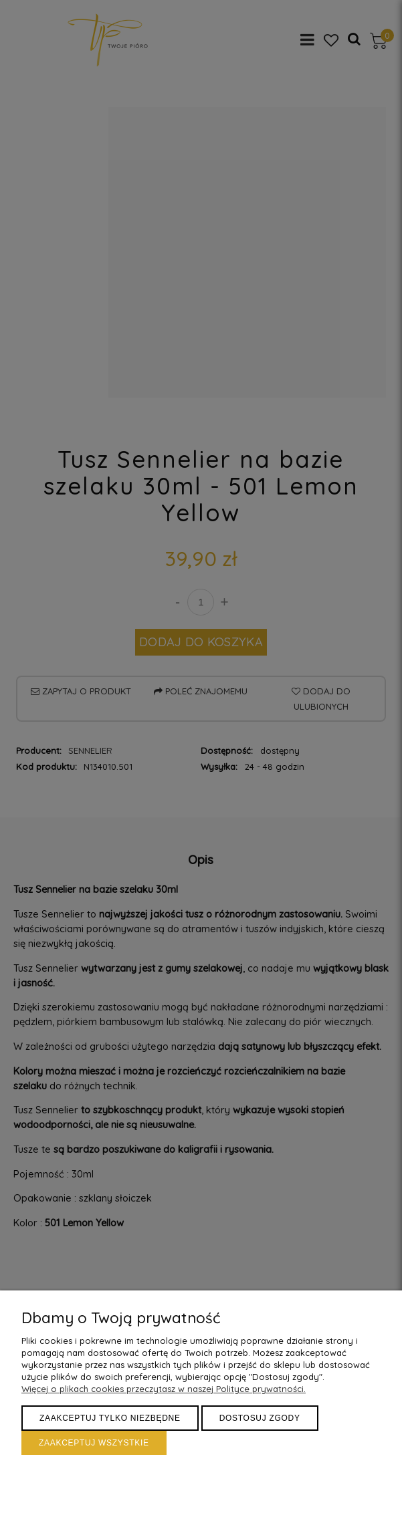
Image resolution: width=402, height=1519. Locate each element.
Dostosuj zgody (259, 1418)
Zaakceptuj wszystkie (94, 1442)
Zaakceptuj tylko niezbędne (110, 1418)
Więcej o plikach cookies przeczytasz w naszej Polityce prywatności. (163, 1388)
